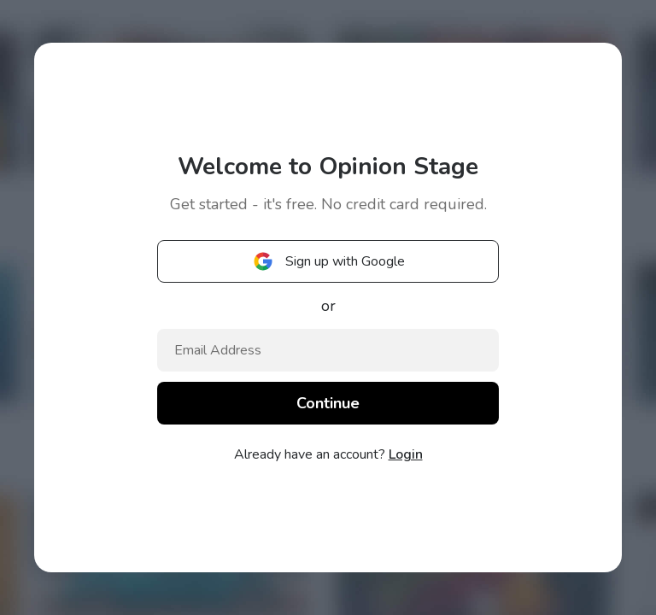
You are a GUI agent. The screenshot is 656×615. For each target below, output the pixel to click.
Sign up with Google (328, 261)
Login (406, 454)
